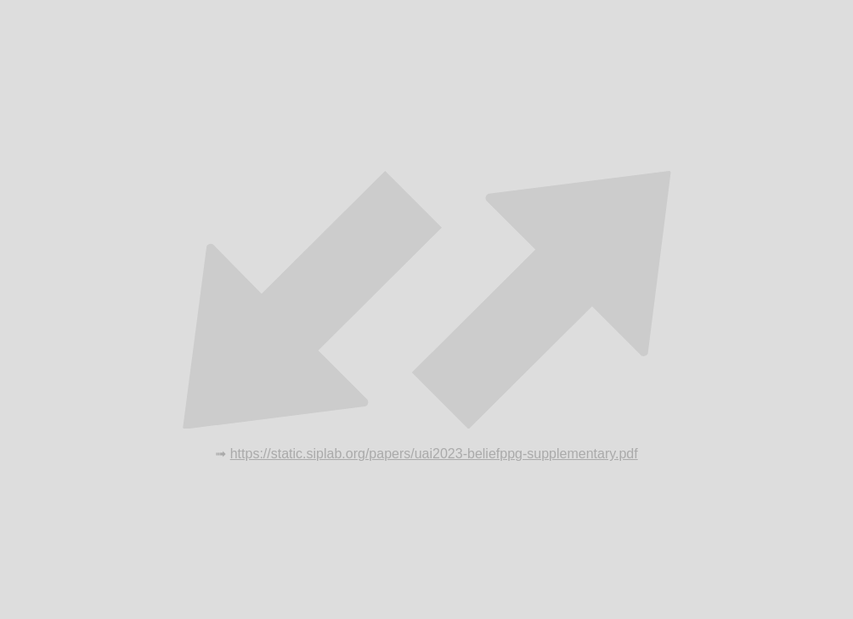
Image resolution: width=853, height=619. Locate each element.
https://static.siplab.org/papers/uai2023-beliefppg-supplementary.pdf (434, 453)
